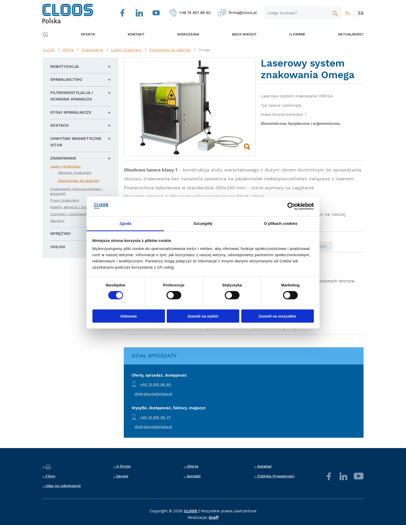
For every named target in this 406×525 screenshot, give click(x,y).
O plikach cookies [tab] (280, 223)
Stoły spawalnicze (70, 112)
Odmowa (128, 316)
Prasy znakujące (64, 200)
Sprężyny (60, 233)
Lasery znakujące (126, 50)
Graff (214, 517)
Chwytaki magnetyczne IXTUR (76, 142)
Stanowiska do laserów (169, 50)
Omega (204, 50)
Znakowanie (92, 50)
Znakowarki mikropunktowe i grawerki (76, 191)
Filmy (50, 476)
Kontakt (194, 476)
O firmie (290, 34)
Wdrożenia (185, 34)
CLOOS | (191, 511)
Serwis (122, 476)
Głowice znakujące (74, 172)
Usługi (57, 246)
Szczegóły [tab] (202, 223)
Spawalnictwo (66, 79)
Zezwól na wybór (203, 316)
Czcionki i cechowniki (69, 214)
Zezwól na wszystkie (277, 316)
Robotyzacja (64, 66)
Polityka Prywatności (275, 476)
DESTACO (59, 125)
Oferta (90, 34)
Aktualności (342, 34)
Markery (57, 221)
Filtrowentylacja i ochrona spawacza (71, 96)
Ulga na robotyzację (63, 486)
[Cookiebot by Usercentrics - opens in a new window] (291, 206)
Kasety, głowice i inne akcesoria (78, 207)
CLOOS (48, 50)
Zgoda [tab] (125, 223)
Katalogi (264, 466)
